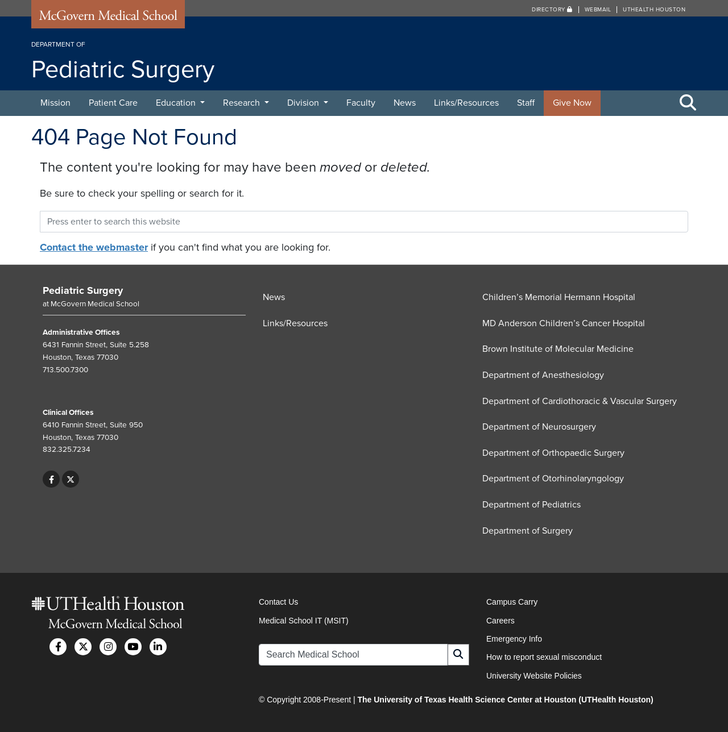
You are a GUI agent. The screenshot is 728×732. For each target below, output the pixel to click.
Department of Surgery (527, 530)
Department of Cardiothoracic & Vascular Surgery (579, 401)
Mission (55, 103)
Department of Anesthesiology (543, 375)
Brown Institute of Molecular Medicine (558, 349)
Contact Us (278, 601)
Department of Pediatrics (531, 504)
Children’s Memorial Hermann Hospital (558, 297)
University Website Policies (534, 675)
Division (304, 103)
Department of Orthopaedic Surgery (553, 453)
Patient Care (113, 103)
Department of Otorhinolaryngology (553, 478)
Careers (500, 620)
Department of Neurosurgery (539, 426)
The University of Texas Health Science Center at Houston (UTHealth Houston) (505, 699)
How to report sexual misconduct (544, 657)
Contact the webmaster (94, 247)
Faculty (360, 103)
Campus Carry (511, 601)
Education (177, 103)
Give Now (572, 103)
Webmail (598, 9)
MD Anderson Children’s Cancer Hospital (563, 323)
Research (242, 103)
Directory (552, 9)
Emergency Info (514, 638)
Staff (526, 103)
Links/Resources (466, 103)
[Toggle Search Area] (688, 103)
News (405, 103)
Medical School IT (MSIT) (304, 620)
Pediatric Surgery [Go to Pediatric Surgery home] (83, 290)
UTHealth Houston (654, 9)
